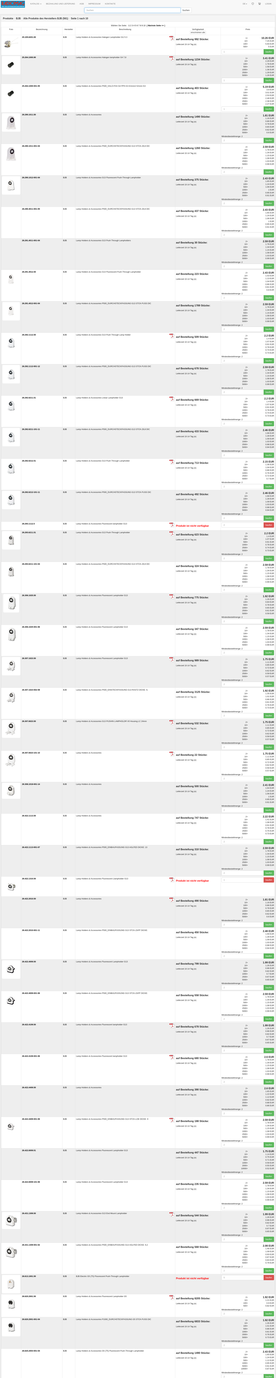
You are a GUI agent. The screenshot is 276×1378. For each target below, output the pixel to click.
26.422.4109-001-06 (31, 1056)
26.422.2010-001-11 (31, 930)
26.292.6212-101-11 (31, 492)
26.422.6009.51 (29, 1150)
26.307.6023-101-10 (31, 753)
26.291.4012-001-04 (31, 303)
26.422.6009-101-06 (31, 1182)
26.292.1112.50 (29, 335)
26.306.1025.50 (29, 595)
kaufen (269, 52)
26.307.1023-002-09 (31, 690)
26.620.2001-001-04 (31, 1319)
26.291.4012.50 (29, 272)
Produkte (8, 18)
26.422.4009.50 (29, 961)
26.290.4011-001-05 (31, 209)
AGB (82, 4)
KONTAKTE (110, 4)
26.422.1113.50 (29, 816)
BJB (18, 18)
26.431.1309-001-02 (31, 1245)
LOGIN (268, 4)
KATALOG (35, 4)
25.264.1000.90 (29, 57)
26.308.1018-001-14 (31, 784)
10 (144, 25)
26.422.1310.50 (29, 878)
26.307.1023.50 (29, 658)
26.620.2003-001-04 (31, 1351)
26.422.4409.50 (29, 1087)
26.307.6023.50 (29, 721)
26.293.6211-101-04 (31, 564)
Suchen (186, 10)
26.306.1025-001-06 (31, 627)
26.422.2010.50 (29, 899)
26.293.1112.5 (28, 524)
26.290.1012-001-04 (31, 177)
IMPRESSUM (94, 4)
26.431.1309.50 (29, 1213)
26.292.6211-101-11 (31, 429)
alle (198, 32)
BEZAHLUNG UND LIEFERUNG (60, 4)
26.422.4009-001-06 (31, 993)
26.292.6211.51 (29, 398)
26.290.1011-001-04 (31, 146)
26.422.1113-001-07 (31, 847)
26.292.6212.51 (29, 461)
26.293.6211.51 (29, 532)
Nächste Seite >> (156, 25)
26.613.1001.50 (29, 1276)
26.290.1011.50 (29, 114)
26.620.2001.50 (29, 1296)
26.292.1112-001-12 (31, 366)
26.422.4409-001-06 (31, 1119)
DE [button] (245, 4)
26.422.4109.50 (29, 1024)
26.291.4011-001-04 (31, 240)
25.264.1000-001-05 (31, 86)
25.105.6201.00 (29, 37)
